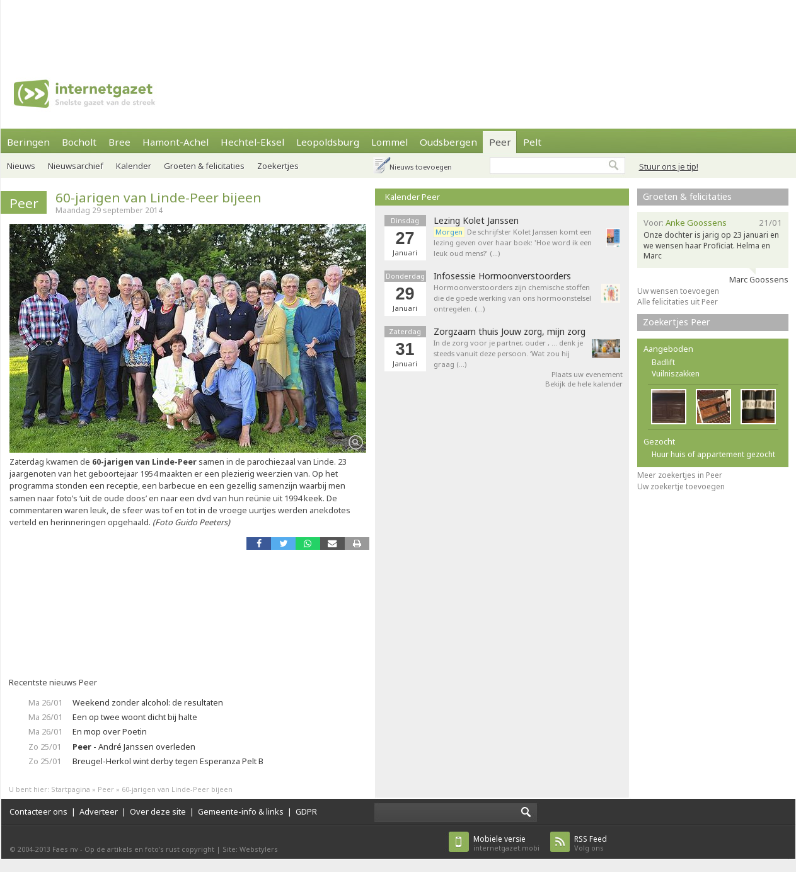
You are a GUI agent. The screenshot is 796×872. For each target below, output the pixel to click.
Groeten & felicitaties (687, 196)
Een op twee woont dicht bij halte (134, 717)
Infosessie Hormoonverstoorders (502, 276)
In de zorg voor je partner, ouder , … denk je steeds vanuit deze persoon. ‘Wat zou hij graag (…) (508, 353)
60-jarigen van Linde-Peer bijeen (158, 197)
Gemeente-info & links (241, 811)
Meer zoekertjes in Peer (679, 475)
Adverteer (98, 811)
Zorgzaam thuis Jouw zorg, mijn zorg (509, 331)
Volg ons (590, 843)
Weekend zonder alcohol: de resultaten (147, 702)
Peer (23, 203)
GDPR (306, 811)
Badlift (663, 362)
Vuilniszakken (676, 373)
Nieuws (21, 165)
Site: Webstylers (250, 849)
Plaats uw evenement (587, 374)
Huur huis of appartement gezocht (713, 454)
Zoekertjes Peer (676, 322)
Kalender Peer (412, 196)
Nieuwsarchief (75, 165)
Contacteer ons (38, 811)
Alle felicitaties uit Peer (677, 301)
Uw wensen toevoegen (678, 291)
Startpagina (70, 789)
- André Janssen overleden (133, 746)
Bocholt (79, 142)
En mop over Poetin (109, 731)
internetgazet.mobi (506, 843)
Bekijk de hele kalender (584, 383)
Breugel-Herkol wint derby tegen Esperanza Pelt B (167, 761)
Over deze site (158, 811)
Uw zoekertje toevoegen (681, 486)
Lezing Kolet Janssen (476, 220)
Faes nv (65, 849)
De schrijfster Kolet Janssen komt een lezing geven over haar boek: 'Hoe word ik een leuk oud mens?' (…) (513, 242)
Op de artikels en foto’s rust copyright (149, 849)
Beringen (28, 142)
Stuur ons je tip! (668, 166)
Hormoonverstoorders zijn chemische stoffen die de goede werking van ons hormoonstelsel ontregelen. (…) (512, 297)
